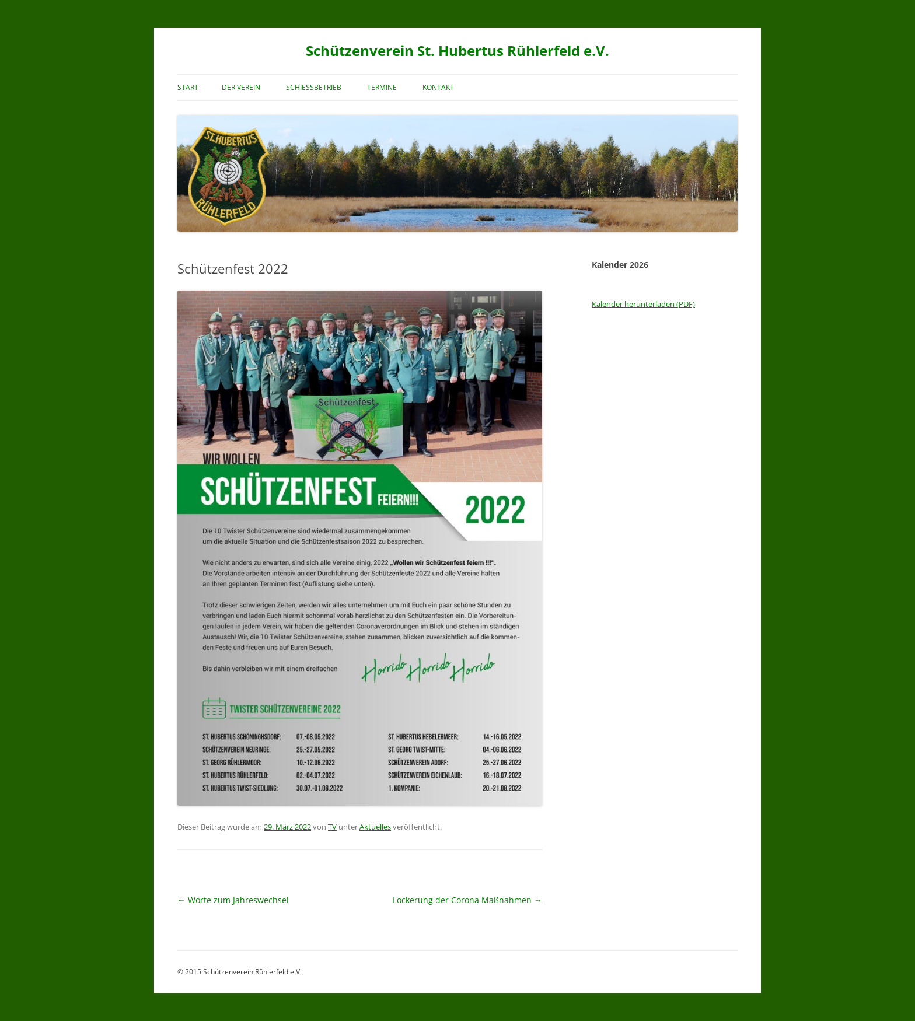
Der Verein (241, 87)
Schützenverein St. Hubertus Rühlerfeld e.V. (457, 51)
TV (332, 826)
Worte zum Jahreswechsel (233, 899)
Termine (382, 87)
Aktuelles (375, 826)
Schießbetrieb (313, 87)
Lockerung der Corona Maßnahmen (467, 899)
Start (187, 87)
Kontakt (438, 87)
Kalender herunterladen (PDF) (643, 304)
